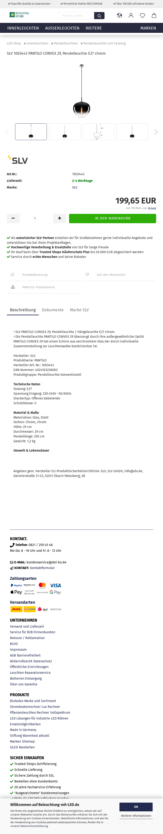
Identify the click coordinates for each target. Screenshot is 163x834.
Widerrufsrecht (21, 661)
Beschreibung (23, 309)
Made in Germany (23, 730)
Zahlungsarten (23, 578)
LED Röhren (59, 718)
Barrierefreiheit (29, 655)
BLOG (14, 644)
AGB (13, 655)
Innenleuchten (23, 30)
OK (136, 807)
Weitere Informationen (136, 816)
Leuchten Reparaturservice (30, 673)
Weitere (94, 30)
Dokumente (53, 309)
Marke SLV (79, 309)
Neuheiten (27, 747)
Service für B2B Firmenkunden (32, 632)
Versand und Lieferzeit (27, 626)
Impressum (18, 650)
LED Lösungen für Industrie (30, 718)
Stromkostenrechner (25, 707)
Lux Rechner (51, 707)
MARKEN (148, 30)
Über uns (16, 684)
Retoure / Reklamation (27, 638)
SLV (74, 187)
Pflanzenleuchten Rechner (29, 713)
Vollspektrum (60, 713)
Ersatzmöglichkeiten (25, 724)
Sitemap (28, 741)
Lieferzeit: (14, 181)
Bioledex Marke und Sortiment (33, 701)
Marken (15, 741)
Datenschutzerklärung (34, 826)
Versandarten (22, 602)
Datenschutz (42, 661)
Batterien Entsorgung (26, 678)
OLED (14, 747)
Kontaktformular (42, 568)
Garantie (30, 684)
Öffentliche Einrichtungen (29, 667)
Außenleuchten (62, 30)
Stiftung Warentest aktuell (29, 736)
